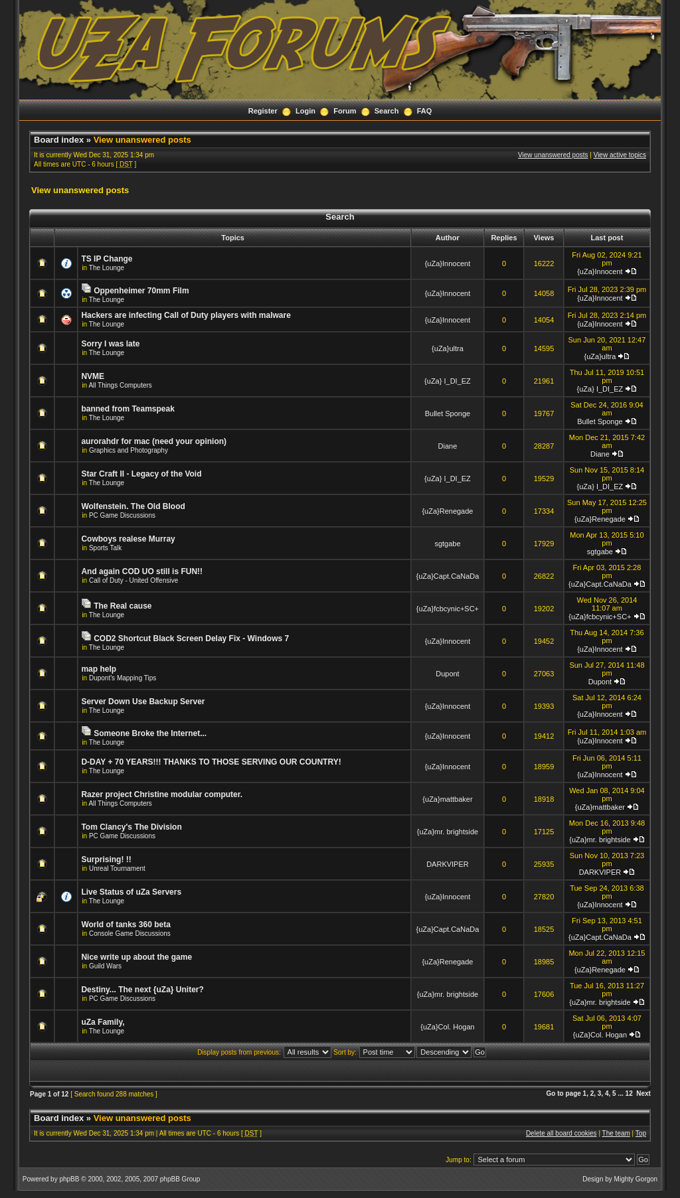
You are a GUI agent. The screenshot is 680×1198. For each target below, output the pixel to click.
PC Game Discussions (122, 515)
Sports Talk (105, 548)
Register (263, 111)
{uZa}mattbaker (447, 799)
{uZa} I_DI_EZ (447, 381)
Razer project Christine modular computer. (161, 794)
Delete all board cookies (561, 1133)
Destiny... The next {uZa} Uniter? (142, 989)
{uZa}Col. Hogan (447, 1027)
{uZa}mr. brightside (447, 832)
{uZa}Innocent (448, 263)
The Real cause (122, 606)
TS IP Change (106, 258)
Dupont (447, 674)
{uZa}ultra (448, 348)
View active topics (620, 155)
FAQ (424, 111)
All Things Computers (119, 385)
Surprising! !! (106, 859)
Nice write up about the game (136, 957)
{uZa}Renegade (447, 511)
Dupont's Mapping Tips (122, 678)
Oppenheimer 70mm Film (141, 290)
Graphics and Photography (128, 450)
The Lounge (106, 267)
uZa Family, (102, 1022)
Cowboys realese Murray (128, 539)
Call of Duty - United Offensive (133, 580)
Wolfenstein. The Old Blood (133, 506)
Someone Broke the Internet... (150, 733)
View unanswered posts (142, 140)
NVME (92, 376)
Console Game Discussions (130, 933)
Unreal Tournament (117, 868)
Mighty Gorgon (636, 1179)
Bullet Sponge (448, 413)
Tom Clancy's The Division (131, 827)
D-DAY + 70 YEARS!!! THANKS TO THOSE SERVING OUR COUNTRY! (211, 762)
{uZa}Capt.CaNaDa (447, 576)
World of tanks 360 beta (125, 924)
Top (641, 1133)
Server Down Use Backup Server (143, 701)
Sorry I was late (110, 343)
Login (305, 111)
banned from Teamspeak (127, 408)
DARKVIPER (447, 864)
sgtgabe (447, 544)
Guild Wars (105, 966)
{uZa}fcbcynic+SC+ (447, 609)
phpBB (69, 1179)
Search (387, 111)
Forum (344, 111)
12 (629, 1093)
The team (616, 1133)
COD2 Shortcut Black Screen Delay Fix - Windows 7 (191, 638)
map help (98, 669)
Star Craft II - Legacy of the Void (141, 474)
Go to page (564, 1093)
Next (643, 1093)
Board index (59, 140)
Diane (448, 446)
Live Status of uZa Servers (131, 892)
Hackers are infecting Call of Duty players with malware (185, 315)
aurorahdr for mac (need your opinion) (153, 441)
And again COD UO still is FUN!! (142, 571)
